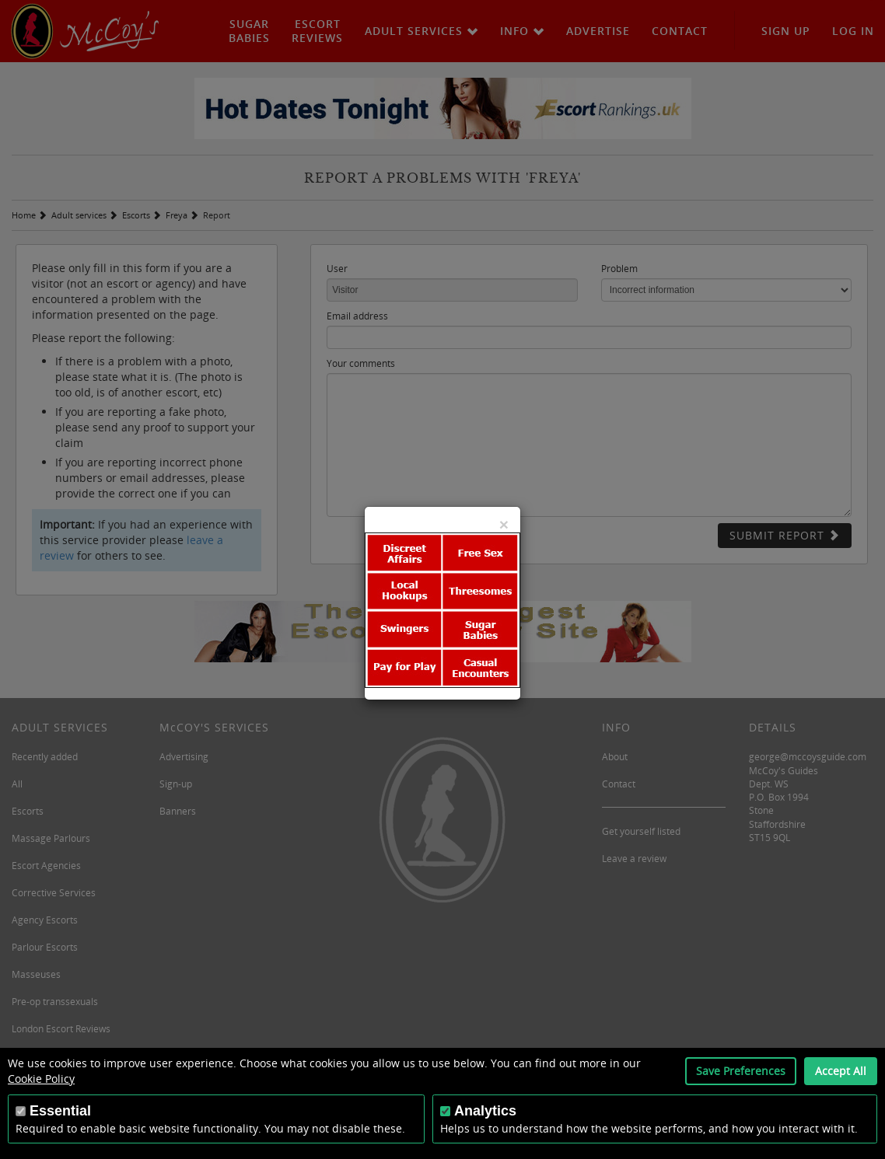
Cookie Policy (41, 1078)
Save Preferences (740, 1070)
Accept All (840, 1070)
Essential (60, 1111)
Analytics (485, 1111)
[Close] (504, 524)
